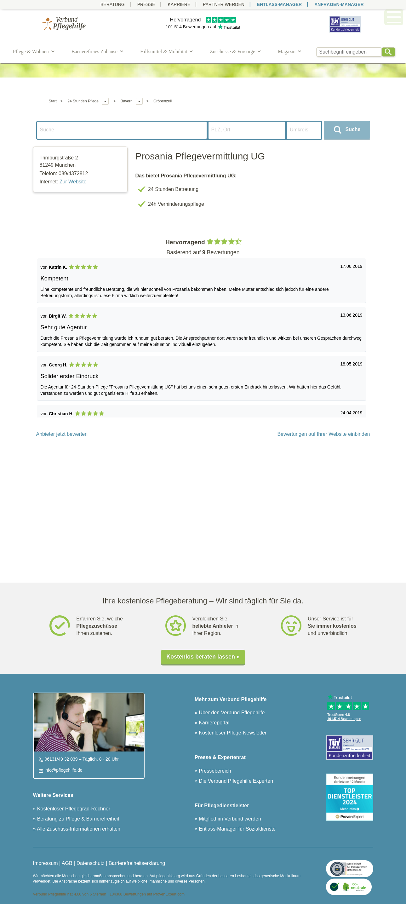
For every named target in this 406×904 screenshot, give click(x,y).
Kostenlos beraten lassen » (203, 657)
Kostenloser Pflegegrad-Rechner (73, 808)
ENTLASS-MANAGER (279, 4)
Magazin (286, 51)
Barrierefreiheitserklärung (137, 863)
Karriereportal (213, 722)
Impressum (45, 863)
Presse (146, 4)
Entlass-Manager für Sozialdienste (236, 829)
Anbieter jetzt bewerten (62, 434)
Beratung (112, 4)
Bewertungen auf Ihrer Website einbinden (323, 434)
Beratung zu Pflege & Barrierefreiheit (77, 818)
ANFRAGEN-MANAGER (338, 4)
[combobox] (349, 52)
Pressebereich (214, 771)
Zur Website (73, 181)
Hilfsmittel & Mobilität (163, 51)
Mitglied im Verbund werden (229, 818)
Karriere (179, 4)
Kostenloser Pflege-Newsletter (232, 732)
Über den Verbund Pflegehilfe (231, 712)
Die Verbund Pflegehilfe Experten (235, 781)
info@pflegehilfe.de (63, 770)
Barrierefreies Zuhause (94, 51)
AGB (67, 863)
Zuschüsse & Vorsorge (232, 51)
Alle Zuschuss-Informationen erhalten (78, 829)
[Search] (388, 52)
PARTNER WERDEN (223, 4)
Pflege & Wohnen (31, 51)
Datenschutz (91, 863)
